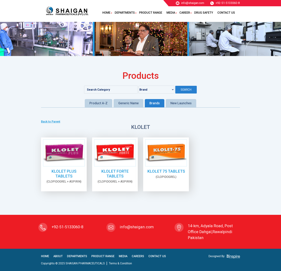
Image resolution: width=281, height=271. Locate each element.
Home (106, 12)
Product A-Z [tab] (98, 103)
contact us (157, 256)
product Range (103, 256)
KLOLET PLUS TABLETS (63, 173)
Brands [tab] (154, 103)
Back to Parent (50, 121)
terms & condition (120, 263)
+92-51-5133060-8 (225, 3)
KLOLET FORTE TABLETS (115, 173)
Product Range (150, 12)
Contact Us (226, 12)
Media (170, 12)
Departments (125, 12)
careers (138, 256)
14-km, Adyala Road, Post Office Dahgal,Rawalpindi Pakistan (210, 232)
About (58, 256)
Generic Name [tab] (128, 103)
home (45, 256)
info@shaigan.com (190, 3)
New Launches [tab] (181, 103)
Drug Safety (203, 12)
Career (184, 12)
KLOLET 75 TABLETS (166, 171)
